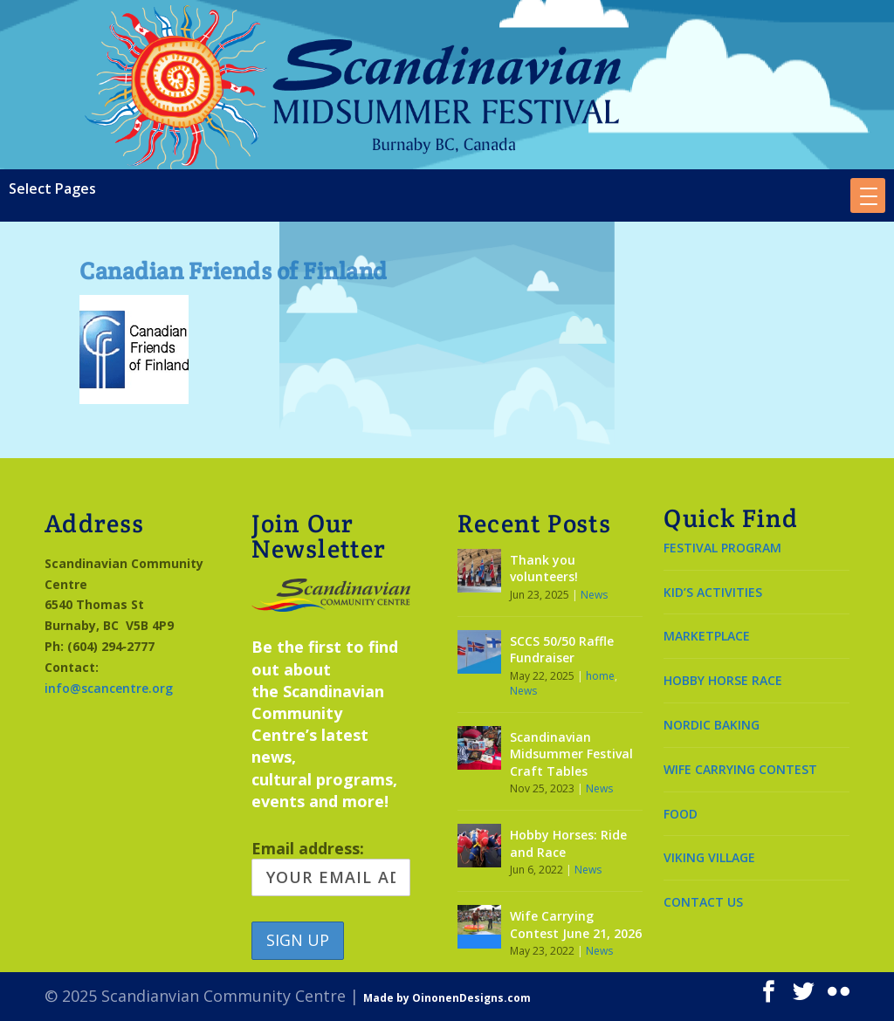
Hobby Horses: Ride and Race (568, 843)
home (600, 675)
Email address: (330, 867)
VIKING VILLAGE (709, 857)
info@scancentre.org (109, 688)
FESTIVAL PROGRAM (722, 547)
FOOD (681, 813)
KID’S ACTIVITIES (713, 592)
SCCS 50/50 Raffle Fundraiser (562, 650)
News (594, 594)
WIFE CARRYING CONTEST (740, 769)
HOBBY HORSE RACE (723, 680)
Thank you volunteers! (544, 569)
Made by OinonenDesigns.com (447, 997)
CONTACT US (703, 902)
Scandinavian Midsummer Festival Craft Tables (571, 754)
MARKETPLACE (707, 635)
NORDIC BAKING (712, 724)
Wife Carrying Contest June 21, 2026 (576, 925)
